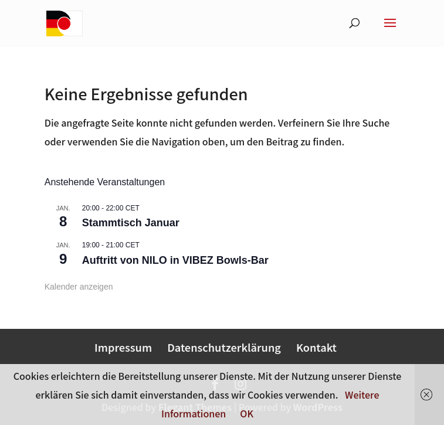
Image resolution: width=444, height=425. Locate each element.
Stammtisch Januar (130, 223)
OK (246, 413)
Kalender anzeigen (79, 286)
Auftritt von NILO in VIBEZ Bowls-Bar (175, 260)
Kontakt (316, 347)
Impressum (123, 347)
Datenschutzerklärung (224, 347)
